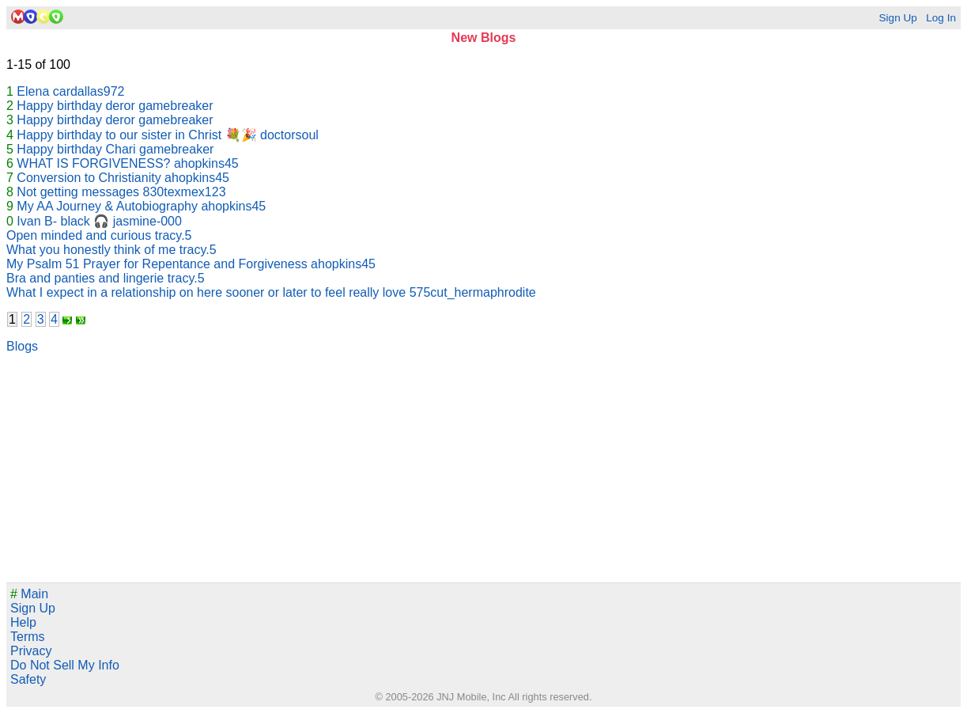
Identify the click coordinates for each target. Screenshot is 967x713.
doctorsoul (289, 135)
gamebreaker (175, 105)
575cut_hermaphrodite (473, 292)
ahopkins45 (206, 163)
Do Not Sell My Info (64, 665)
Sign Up (897, 18)
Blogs (22, 346)
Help (23, 622)
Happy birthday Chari (76, 149)
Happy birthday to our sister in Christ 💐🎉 (136, 135)
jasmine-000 (147, 221)
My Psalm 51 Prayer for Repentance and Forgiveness (157, 264)
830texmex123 (184, 192)
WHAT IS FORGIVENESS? (93, 163)
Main (29, 594)
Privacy (30, 651)
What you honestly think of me (91, 249)
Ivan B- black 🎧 (63, 221)
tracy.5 (173, 235)
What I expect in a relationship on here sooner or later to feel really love (206, 292)
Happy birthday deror (75, 105)
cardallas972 (89, 91)
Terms (27, 636)
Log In (941, 18)
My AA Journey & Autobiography (107, 206)
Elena (33, 91)
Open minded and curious (78, 235)
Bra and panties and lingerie (85, 278)
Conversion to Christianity (89, 177)
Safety (28, 679)
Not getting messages (78, 192)
